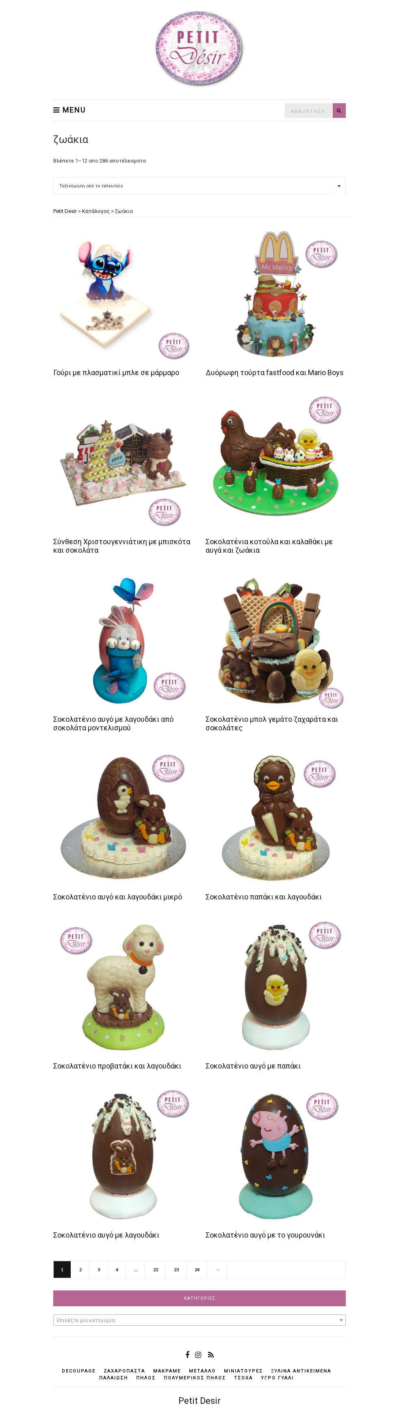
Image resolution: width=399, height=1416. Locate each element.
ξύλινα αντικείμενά (301, 1371)
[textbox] (199, 1320)
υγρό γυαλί (277, 1378)
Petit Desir (199, 1401)
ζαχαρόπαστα (124, 1371)
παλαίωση (113, 1378)
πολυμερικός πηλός (195, 1378)
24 (197, 1269)
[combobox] (199, 1320)
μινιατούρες (243, 1371)
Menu (69, 110)
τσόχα (243, 1378)
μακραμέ (167, 1371)
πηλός (146, 1378)
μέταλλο (202, 1371)
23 (176, 1269)
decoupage (78, 1371)
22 (155, 1269)
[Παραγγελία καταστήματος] (199, 186)
